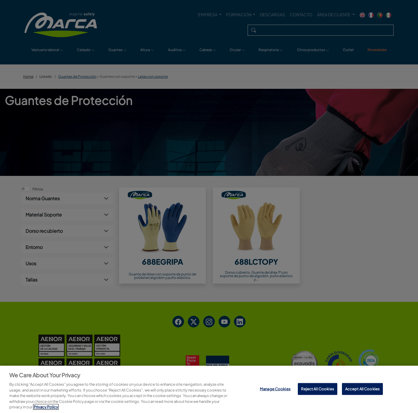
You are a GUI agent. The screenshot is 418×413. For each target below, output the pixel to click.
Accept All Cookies (362, 388)
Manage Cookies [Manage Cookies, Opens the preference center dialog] (275, 388)
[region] (209, 389)
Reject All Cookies (317, 388)
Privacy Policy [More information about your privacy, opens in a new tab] (46, 407)
